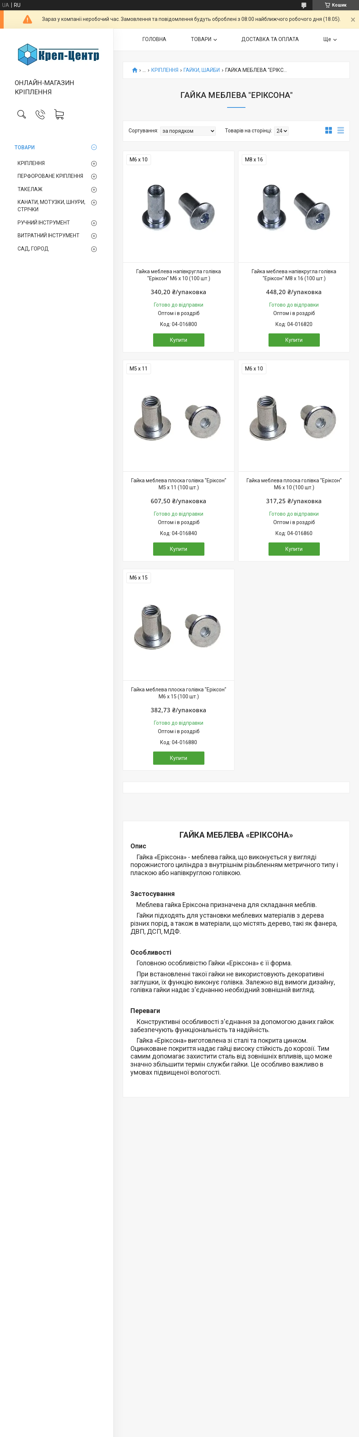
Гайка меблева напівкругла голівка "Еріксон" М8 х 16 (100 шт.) (294, 275)
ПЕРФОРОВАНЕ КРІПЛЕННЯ (50, 176)
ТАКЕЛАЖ (30, 189)
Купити (178, 340)
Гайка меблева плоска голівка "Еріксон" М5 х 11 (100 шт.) (178, 484)
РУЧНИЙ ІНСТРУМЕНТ (44, 223)
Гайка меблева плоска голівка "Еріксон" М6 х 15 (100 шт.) (178, 693)
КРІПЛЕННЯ (31, 163)
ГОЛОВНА (154, 39)
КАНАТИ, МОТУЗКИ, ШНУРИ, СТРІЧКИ (51, 205)
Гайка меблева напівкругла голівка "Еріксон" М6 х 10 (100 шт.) (178, 275)
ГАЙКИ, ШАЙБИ (202, 70)
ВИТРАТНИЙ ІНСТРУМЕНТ (48, 235)
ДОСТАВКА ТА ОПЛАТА (270, 39)
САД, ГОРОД (33, 249)
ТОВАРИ (25, 147)
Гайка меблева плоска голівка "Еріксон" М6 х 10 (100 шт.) (294, 484)
